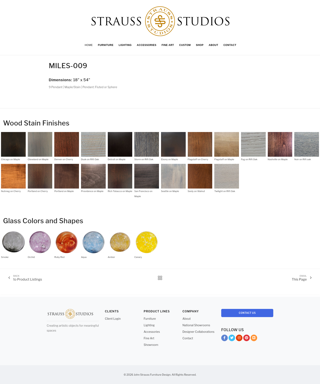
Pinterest (246, 338)
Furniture (150, 318)
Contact (187, 338)
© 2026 (128, 374)
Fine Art (149, 338)
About (186, 318)
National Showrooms (196, 325)
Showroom (151, 344)
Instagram (239, 338)
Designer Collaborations (198, 331)
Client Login (113, 318)
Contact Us (247, 312)
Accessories (152, 331)
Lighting (149, 325)
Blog (254, 338)
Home (86, 45)
